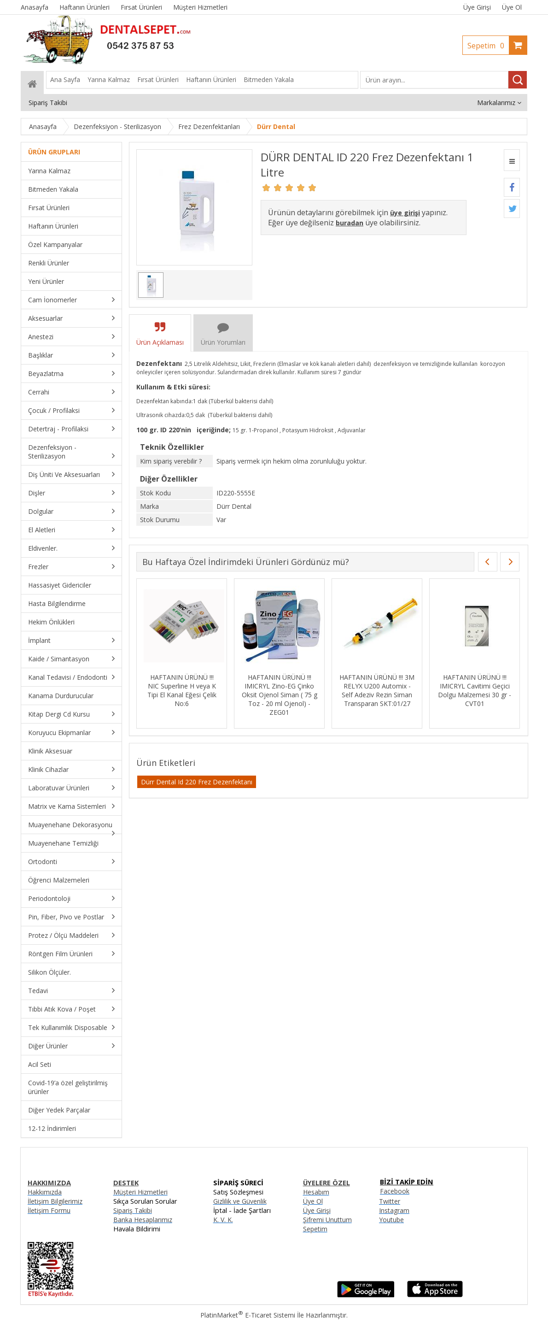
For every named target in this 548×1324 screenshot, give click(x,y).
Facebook (394, 1191)
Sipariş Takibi (132, 1210)
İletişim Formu (49, 1210)
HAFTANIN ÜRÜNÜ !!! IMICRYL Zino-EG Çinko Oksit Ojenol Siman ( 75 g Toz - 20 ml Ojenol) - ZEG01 (279, 695)
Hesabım (316, 1192)
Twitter (389, 1201)
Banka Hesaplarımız (142, 1219)
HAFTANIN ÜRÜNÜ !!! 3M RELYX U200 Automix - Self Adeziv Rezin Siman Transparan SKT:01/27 (376, 690)
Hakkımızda (45, 1192)
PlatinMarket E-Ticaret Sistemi (247, 1315)
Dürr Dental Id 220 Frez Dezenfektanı (196, 781)
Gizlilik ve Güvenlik (240, 1201)
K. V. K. (223, 1219)
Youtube (391, 1219)
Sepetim (488, 46)
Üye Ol (512, 7)
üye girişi (405, 212)
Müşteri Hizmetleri (140, 1192)
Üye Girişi (477, 7)
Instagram (394, 1210)
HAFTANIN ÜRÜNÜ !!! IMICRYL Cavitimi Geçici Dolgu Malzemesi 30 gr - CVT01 (474, 690)
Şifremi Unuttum (327, 1219)
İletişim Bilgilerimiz (55, 1201)
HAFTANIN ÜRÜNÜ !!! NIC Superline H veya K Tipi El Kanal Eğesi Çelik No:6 (181, 690)
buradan (349, 222)
